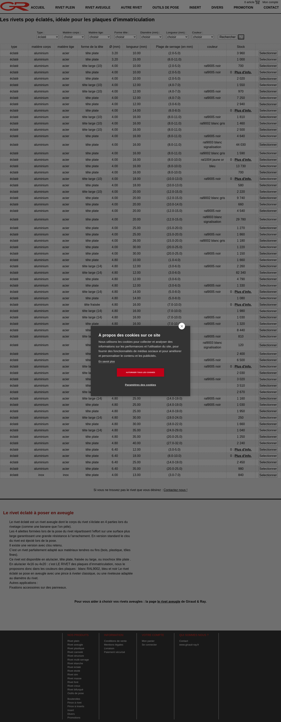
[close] (182, 332)
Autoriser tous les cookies (117, 379)
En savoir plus (107, 367)
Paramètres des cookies (163, 378)
